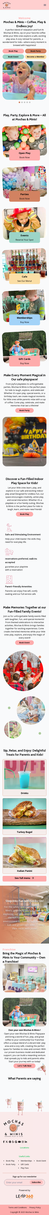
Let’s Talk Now (24, 1066)
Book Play (13, 51)
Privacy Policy (35, 1207)
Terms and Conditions (17, 1207)
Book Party (36, 51)
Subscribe (36, 1182)
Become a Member (35, 56)
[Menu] (44, 5)
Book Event (13, 56)
